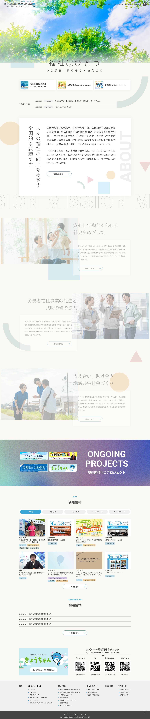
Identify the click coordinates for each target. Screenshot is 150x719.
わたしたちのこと (125, 690)
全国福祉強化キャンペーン (68, 700)
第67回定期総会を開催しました (40, 614)
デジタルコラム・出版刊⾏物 (38, 697)
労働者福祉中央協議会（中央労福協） (19, 4)
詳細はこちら (58, 174)
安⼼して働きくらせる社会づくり (70, 690)
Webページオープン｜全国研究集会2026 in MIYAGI (89, 541)
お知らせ (53, 512)
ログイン (83, 714)
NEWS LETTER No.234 (113, 573)
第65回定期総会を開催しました (40, 624)
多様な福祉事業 (92, 692)
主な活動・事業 (105, 4)
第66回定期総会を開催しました (40, 619)
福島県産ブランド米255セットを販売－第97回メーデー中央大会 (32, 541)
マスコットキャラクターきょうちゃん (41, 703)
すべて (31, 512)
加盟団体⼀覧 (124, 695)
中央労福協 (137, 4)
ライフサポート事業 (93, 690)
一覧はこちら (74, 587)
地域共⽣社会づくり (66, 695)
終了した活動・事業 (66, 705)
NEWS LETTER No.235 (113, 540)
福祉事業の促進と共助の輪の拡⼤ (70, 692)
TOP (20, 686)
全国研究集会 (64, 703)
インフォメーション (93, 4)
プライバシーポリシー (71, 714)
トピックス (75, 512)
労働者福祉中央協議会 (73, 717)
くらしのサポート (117, 4)
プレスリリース (97, 512)
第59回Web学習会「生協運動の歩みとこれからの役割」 (31, 574)
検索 (145, 4)
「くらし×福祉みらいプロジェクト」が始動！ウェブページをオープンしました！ (89, 575)
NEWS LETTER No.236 (56, 540)
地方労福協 (128, 4)
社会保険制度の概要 (93, 695)
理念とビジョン (125, 692)
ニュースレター (119, 512)
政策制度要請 (64, 697)
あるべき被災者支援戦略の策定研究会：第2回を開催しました (60, 574)
